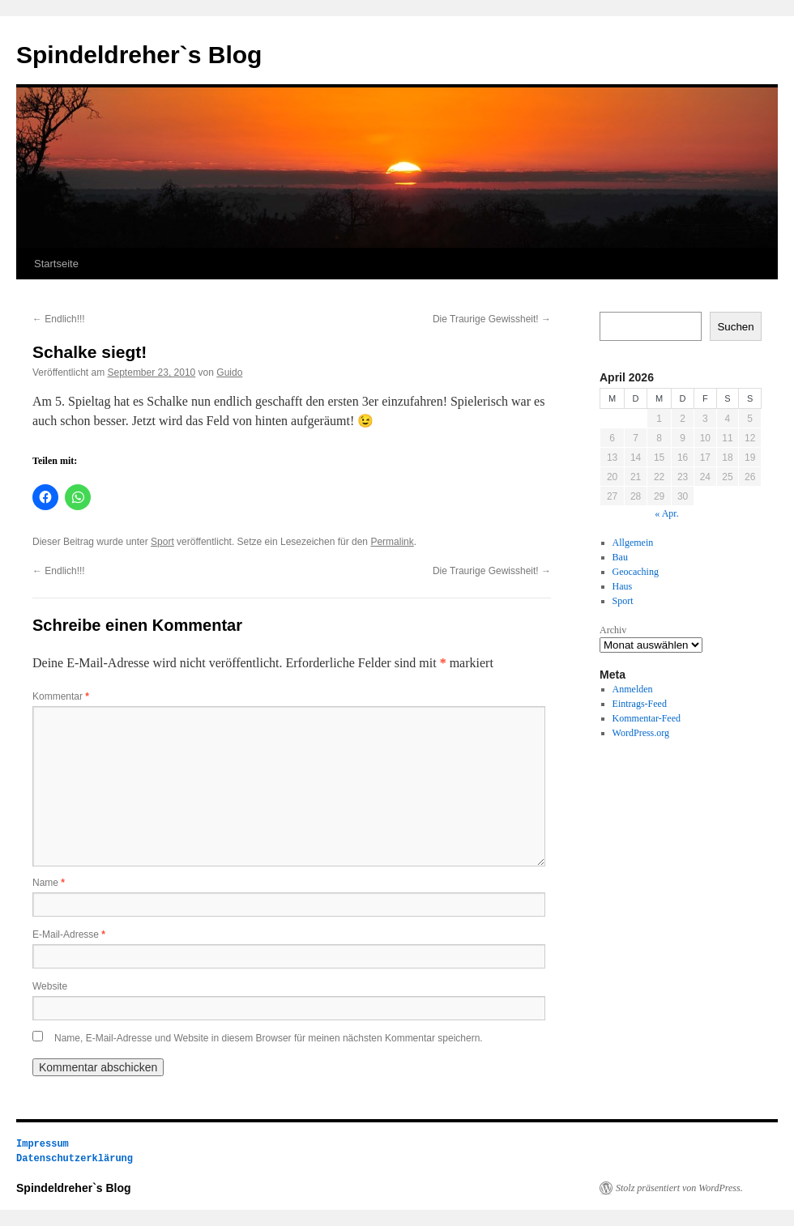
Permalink (391, 541)
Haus (623, 586)
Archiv (613, 630)
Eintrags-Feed (640, 703)
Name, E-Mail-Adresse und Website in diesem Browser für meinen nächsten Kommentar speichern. (268, 1038)
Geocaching (636, 571)
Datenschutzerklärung (74, 1158)
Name (48, 882)
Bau (620, 557)
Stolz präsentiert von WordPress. (679, 1188)
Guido (229, 372)
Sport (162, 541)
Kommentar (60, 696)
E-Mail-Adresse (68, 934)
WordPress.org (641, 733)
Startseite (56, 264)
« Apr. (666, 513)
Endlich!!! (58, 319)
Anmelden (633, 689)
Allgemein (633, 542)
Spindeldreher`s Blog (139, 54)
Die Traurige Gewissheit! (492, 319)
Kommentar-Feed (647, 718)
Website (49, 986)
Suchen (735, 327)
